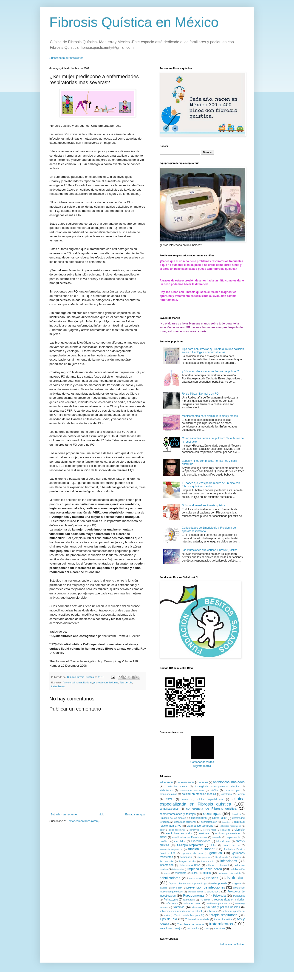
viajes (207, 928)
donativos (194, 830)
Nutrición (236, 877)
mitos (195, 873)
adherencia (166, 782)
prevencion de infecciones (205, 887)
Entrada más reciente (64, 814)
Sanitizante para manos (218, 903)
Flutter (213, 845)
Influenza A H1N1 (190, 865)
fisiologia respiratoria (190, 845)
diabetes (226, 822)
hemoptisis (186, 857)
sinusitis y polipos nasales (223, 907)
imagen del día (187, 861)
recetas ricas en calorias (229, 899)
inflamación (167, 865)
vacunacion (193, 928)
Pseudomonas (193, 895)
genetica (215, 853)
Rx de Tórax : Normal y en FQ (200, 393)
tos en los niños (223, 919)
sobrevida (212, 911)
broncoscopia (232, 790)
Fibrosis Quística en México (134, 22)
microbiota (181, 873)
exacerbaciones (200, 841)
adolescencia (186, 782)
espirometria (233, 837)
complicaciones (169, 808)
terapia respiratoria (223, 915)
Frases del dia (231, 845)
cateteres (226, 794)
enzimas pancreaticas (227, 833)
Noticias (87, 682)
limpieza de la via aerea (204, 869)
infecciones (228, 861)
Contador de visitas (202, 762)
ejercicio (240, 829)
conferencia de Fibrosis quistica (211, 808)
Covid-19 (236, 814)
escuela (216, 837)
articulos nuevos (177, 786)
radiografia (189, 899)
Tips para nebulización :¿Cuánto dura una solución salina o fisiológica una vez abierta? (213, 350)
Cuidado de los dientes (173, 818)
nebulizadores (170, 878)
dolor (162, 830)
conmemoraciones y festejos (178, 814)
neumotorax (195, 878)
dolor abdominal (177, 830)
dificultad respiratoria (230, 826)
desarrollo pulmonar (185, 821)
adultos (203, 782)
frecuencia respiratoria (171, 849)
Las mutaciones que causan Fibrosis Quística (209, 550)
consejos (212, 813)
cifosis (185, 799)
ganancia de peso (193, 853)
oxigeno (236, 883)
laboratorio (177, 869)
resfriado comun (192, 903)
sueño (167, 915)
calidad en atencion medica (199, 794)
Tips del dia (126, 682)
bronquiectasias (168, 794)
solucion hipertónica (233, 911)
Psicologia (219, 895)
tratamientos (58, 686)
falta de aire (223, 841)
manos (167, 873)
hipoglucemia (221, 857)
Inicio (101, 814)
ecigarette (225, 830)
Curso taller (219, 818)
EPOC (163, 837)
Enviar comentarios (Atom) (83, 821)
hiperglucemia (204, 857)
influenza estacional (217, 865)
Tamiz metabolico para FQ (189, 915)
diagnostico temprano (200, 825)
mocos (207, 873)
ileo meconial (166, 861)
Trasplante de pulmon (190, 924)
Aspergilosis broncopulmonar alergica (217, 786)
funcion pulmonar (72, 682)
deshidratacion (209, 821)
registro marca (202, 766)
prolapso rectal (195, 891)
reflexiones (112, 682)
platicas (163, 887)
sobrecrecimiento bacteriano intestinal (181, 911)
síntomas (196, 907)
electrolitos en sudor (179, 833)
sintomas (178, 907)
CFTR (169, 799)
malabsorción (237, 869)
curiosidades (198, 818)
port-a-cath (176, 887)
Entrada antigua (135, 814)
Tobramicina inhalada (197, 919)
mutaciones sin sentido (229, 873)
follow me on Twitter (232, 944)
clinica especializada (210, 799)
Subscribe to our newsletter (66, 58)
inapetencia (207, 861)
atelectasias (166, 790)
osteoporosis (219, 883)
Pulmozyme (171, 899)
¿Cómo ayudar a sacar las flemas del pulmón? (210, 371)
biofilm (214, 790)
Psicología (239, 895)
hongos (236, 857)
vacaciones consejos (171, 928)
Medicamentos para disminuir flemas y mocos (210, 416)
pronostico (99, 682)
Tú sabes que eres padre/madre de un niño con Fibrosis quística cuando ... (211, 485)
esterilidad (179, 841)
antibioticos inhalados (229, 782)
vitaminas (219, 928)
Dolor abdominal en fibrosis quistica (203, 505)
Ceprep (241, 794)
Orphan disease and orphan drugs (188, 883)
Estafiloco (164, 841)
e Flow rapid (209, 830)
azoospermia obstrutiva (192, 790)
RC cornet (205, 899)
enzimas (204, 833)
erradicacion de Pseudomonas (189, 837)
